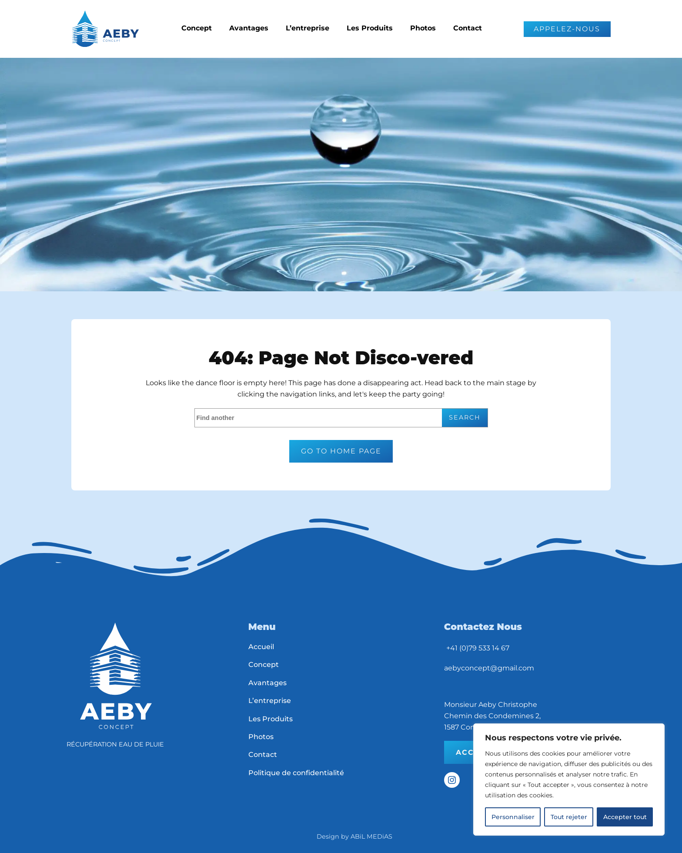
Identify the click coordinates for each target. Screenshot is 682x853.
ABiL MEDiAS (371, 836)
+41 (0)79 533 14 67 (477, 648)
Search (465, 417)
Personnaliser (513, 817)
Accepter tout (625, 817)
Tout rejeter (569, 817)
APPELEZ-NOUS (567, 29)
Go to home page (341, 451)
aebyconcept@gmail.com (489, 668)
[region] (569, 779)
